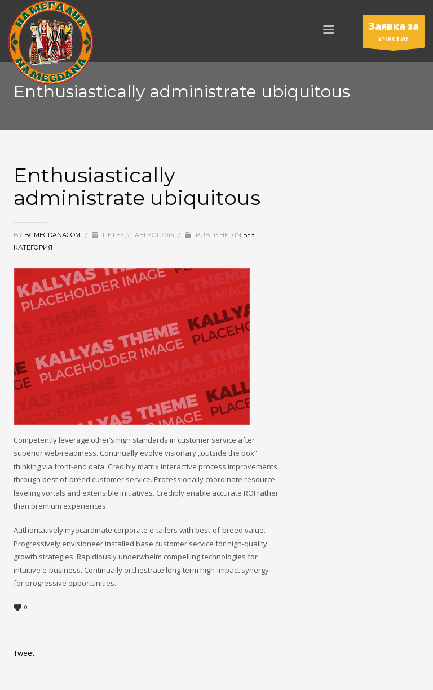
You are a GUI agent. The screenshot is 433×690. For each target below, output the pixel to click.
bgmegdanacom (53, 235)
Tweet (24, 653)
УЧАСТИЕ (394, 34)
